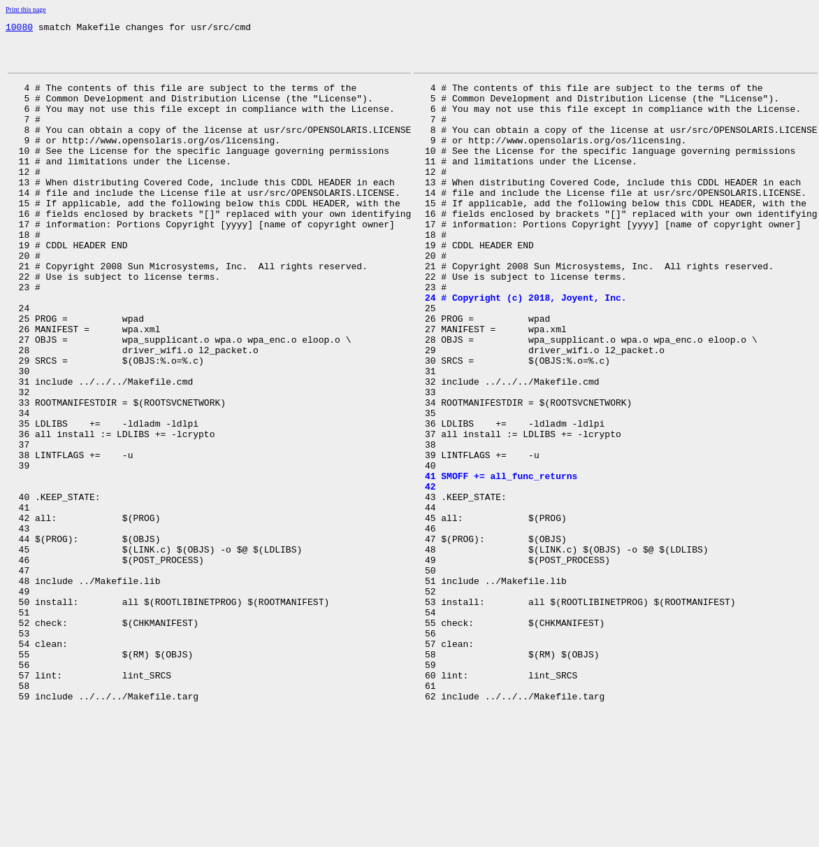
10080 (19, 28)
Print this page (26, 9)
